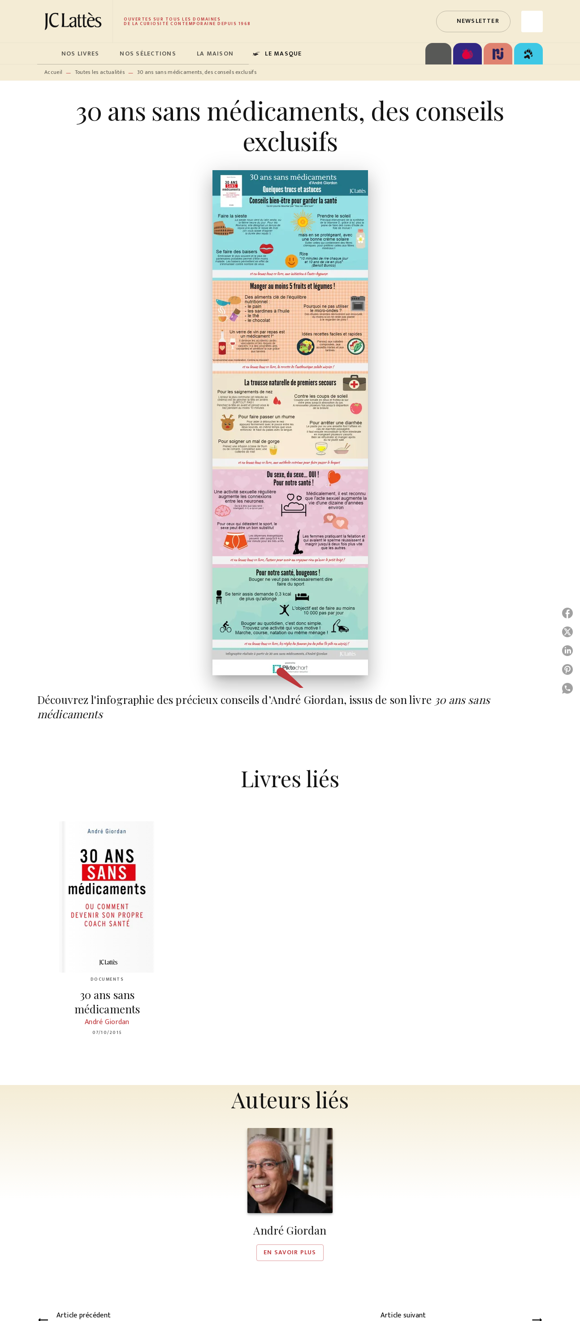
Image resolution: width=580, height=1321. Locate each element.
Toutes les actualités (100, 72)
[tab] (46, 53)
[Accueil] (75, 21)
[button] (473, 21)
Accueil (53, 72)
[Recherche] (532, 21)
